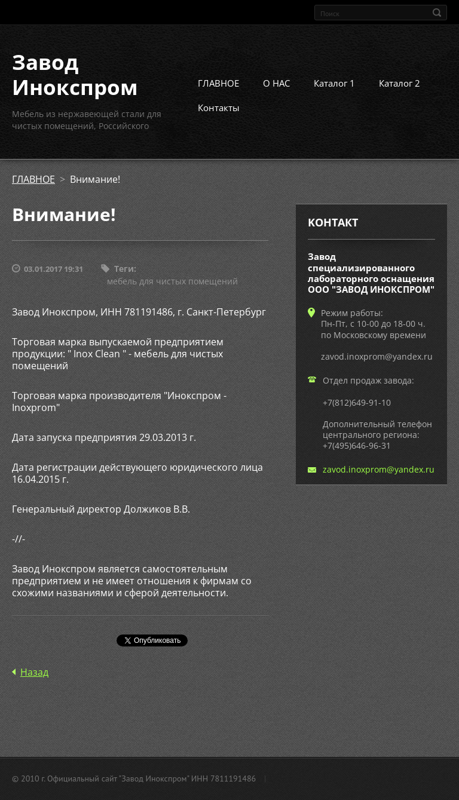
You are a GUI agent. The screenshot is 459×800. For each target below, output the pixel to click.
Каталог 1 (334, 83)
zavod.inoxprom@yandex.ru (378, 469)
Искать (436, 12)
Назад (34, 672)
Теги (124, 268)
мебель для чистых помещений (172, 281)
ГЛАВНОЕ (218, 83)
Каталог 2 (399, 83)
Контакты (219, 108)
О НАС (276, 83)
